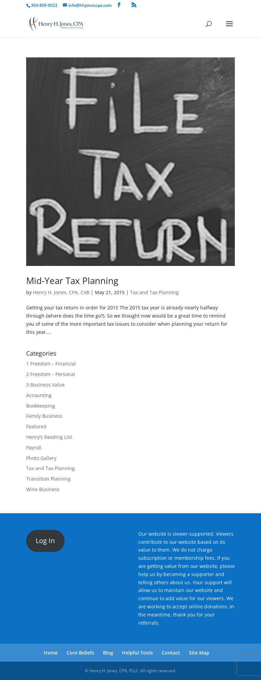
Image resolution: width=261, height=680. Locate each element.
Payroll (33, 447)
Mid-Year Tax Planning (72, 280)
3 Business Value (45, 384)
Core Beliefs (80, 652)
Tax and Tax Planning (154, 292)
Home (51, 652)
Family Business (44, 416)
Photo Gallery (41, 458)
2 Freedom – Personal (50, 374)
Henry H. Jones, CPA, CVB (61, 292)
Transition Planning (48, 479)
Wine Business (42, 489)
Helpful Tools (137, 652)
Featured (36, 426)
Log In (45, 540)
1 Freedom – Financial (51, 363)
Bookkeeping (40, 405)
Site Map (199, 652)
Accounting (39, 395)
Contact (171, 652)
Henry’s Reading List (49, 437)
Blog (108, 652)
